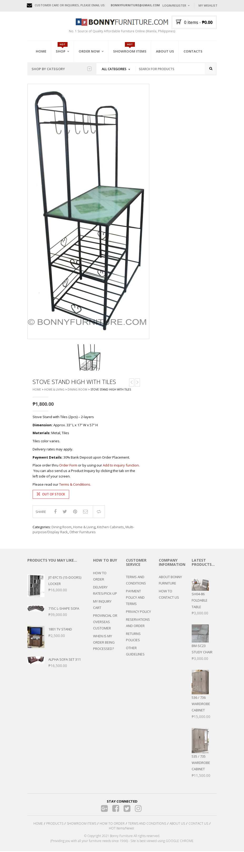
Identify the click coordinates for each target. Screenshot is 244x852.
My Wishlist (208, 5)
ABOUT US (177, 824)
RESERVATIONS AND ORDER (138, 623)
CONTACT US (198, 824)
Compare (98, 512)
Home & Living (54, 390)
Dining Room (77, 390)
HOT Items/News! (121, 829)
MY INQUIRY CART (102, 604)
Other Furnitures (82, 532)
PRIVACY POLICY (138, 612)
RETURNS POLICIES (133, 637)
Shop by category (62, 68)
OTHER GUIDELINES (135, 651)
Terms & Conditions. (75, 485)
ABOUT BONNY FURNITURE (170, 580)
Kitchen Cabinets (110, 527)
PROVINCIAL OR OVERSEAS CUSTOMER (105, 622)
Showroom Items (129, 51)
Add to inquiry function (121, 466)
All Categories (114, 69)
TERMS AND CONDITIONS (136, 580)
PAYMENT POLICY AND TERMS (135, 598)
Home (41, 51)
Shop (60, 51)
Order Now (89, 51)
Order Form (68, 466)
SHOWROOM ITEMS (81, 824)
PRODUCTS (54, 824)
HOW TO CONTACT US (169, 594)
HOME (38, 824)
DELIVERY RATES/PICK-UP (105, 590)
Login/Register (174, 5)
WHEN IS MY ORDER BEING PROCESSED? (104, 642)
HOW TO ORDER (99, 576)
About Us (165, 51)
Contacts (193, 51)
